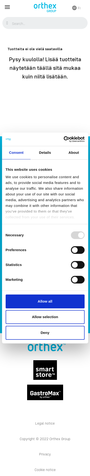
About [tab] (73, 152)
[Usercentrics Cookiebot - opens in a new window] (64, 139)
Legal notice (45, 423)
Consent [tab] (16, 152)
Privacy (45, 454)
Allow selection (45, 317)
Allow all (45, 301)
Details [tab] (45, 152)
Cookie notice (45, 469)
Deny (45, 333)
